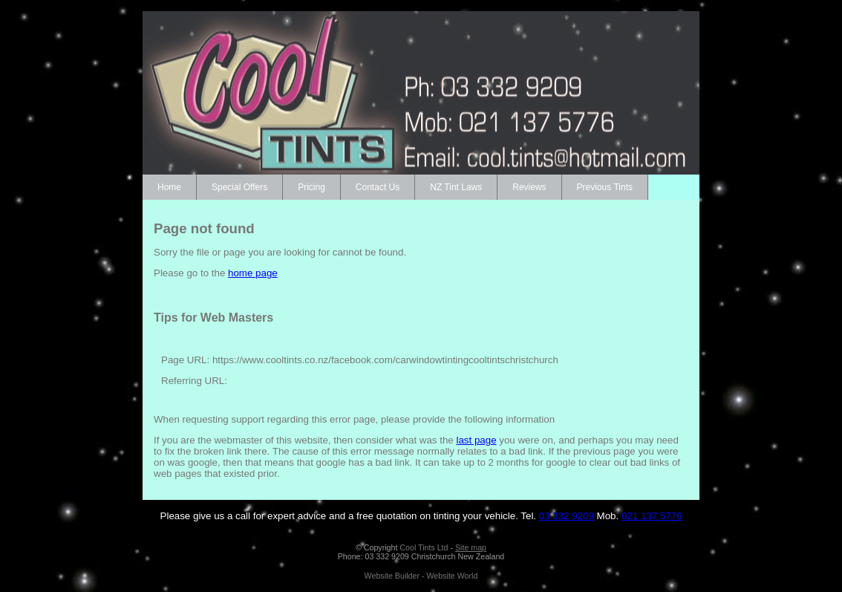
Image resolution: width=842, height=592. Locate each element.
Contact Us (377, 187)
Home (169, 187)
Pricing (311, 187)
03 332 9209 (566, 515)
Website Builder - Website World (421, 575)
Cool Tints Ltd (423, 547)
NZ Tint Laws (456, 187)
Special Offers (239, 187)
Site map (470, 547)
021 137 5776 (651, 515)
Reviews (529, 187)
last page (476, 440)
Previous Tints (605, 187)
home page (253, 273)
